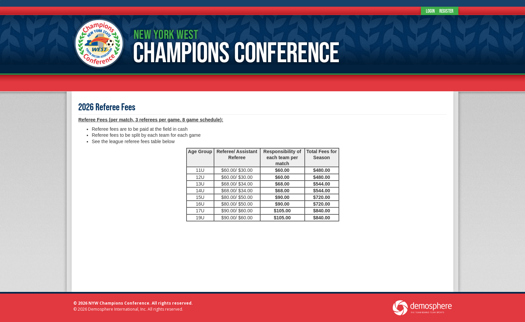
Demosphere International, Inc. (117, 309)
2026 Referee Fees (106, 106)
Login (430, 11)
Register (446, 11)
